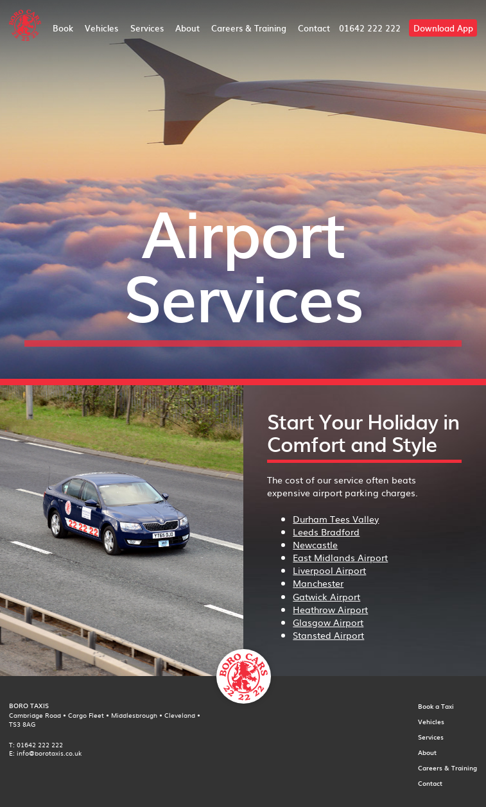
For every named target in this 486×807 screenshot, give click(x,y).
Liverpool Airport (329, 570)
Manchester (318, 583)
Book (63, 28)
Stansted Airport (328, 635)
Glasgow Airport (328, 622)
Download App (443, 28)
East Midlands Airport (340, 557)
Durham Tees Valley (336, 519)
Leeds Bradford (326, 532)
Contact (314, 28)
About (187, 28)
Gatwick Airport (326, 596)
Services (147, 28)
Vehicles (101, 28)
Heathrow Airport (330, 609)
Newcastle (315, 544)
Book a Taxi (436, 706)
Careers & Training (248, 28)
